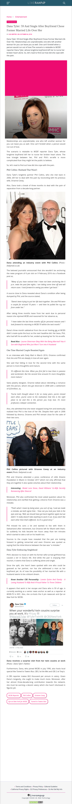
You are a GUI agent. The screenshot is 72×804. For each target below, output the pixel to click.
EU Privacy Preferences (38, 789)
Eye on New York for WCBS (17, 701)
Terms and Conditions (23, 787)
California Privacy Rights (20, 789)
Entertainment (21, 17)
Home (9, 17)
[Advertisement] (36, 76)
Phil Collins (27, 695)
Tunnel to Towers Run (38, 701)
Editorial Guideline (51, 787)
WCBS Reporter (13, 695)
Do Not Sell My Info (55, 789)
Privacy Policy (38, 787)
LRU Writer (13, 34)
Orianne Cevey (40, 695)
